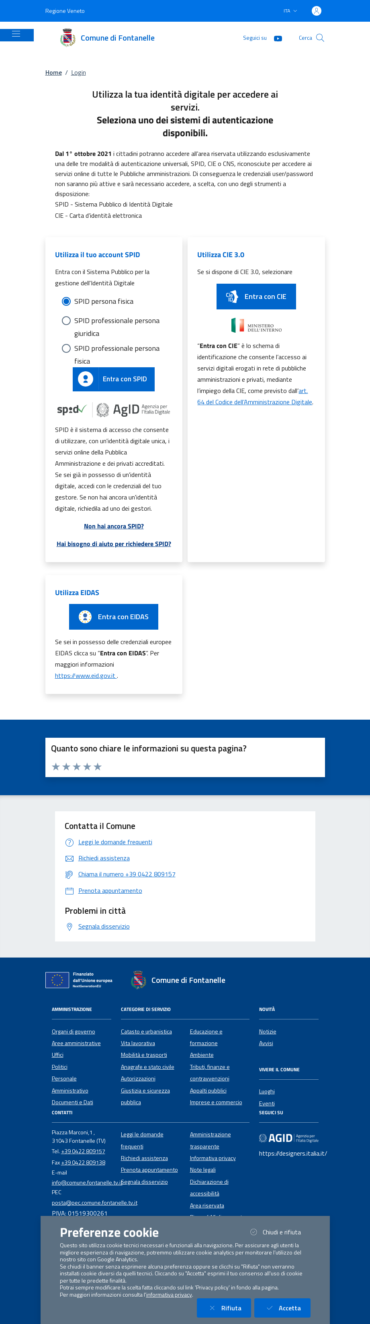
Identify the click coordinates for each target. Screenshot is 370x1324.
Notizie (267, 1031)
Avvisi (266, 1043)
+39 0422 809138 (83, 1162)
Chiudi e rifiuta (279, 1232)
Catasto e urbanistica (146, 1031)
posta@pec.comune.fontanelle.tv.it (94, 1202)
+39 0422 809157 (83, 1151)
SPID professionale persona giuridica (116, 321)
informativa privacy (169, 1294)
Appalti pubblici (208, 1090)
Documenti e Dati (72, 1102)
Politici (59, 1066)
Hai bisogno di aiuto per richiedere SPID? (114, 543)
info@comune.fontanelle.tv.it (87, 1182)
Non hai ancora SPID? (114, 526)
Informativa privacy (213, 1158)
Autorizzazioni (138, 1078)
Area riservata (207, 1205)
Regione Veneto (65, 10)
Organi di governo (73, 1031)
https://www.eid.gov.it (86, 675)
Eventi (267, 1103)
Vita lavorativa (138, 1043)
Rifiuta (228, 1308)
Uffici (57, 1054)
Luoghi (267, 1091)
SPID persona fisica (103, 301)
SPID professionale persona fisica (116, 349)
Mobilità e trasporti (144, 1054)
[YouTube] (275, 37)
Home (53, 72)
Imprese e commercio (216, 1102)
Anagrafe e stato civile (147, 1066)
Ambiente (202, 1054)
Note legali (203, 1169)
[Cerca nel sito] (320, 38)
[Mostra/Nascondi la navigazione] (16, 34)
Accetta (287, 1308)
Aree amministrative (76, 1043)
